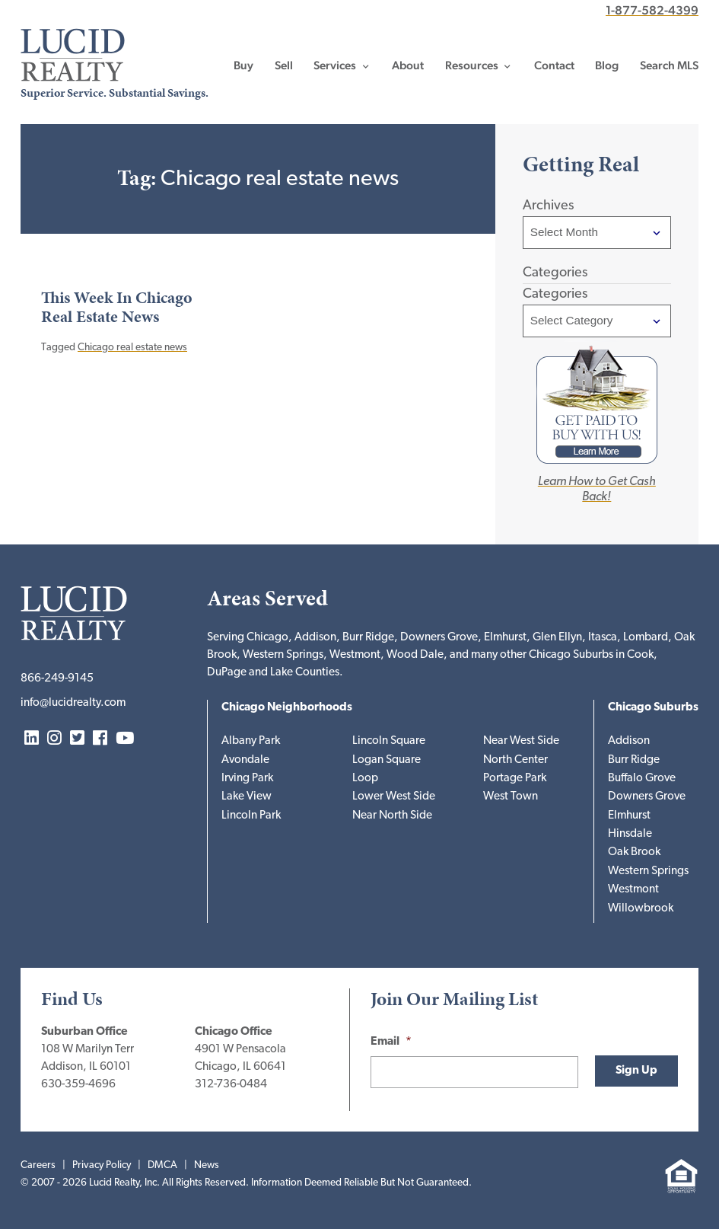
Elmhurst (629, 816)
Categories (555, 294)
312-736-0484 (231, 1084)
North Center (515, 760)
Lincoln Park (251, 816)
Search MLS (669, 65)
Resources (471, 65)
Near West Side (521, 741)
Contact (554, 65)
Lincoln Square (388, 741)
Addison (629, 741)
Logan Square (386, 760)
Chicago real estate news (132, 348)
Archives (548, 206)
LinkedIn (31, 739)
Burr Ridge (634, 760)
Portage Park (514, 778)
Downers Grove (647, 797)
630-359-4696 (78, 1084)
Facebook (100, 739)
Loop (365, 778)
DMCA (162, 1165)
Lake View (246, 797)
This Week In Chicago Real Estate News (116, 307)
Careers (38, 1165)
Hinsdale (630, 834)
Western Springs (648, 871)
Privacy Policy (101, 1165)
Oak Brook (634, 852)
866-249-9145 (57, 679)
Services (334, 65)
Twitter (77, 739)
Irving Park (247, 778)
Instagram (54, 739)
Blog (607, 65)
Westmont (633, 889)
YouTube (125, 739)
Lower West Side (393, 797)
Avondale (245, 760)
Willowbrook (640, 909)
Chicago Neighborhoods (286, 707)
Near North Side (392, 816)
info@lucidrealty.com (73, 703)
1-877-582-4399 (652, 10)
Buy (243, 65)
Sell (284, 65)
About (408, 65)
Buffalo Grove (642, 778)
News (206, 1165)
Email (391, 1042)
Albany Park (250, 741)
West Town (510, 797)
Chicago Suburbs (653, 707)
